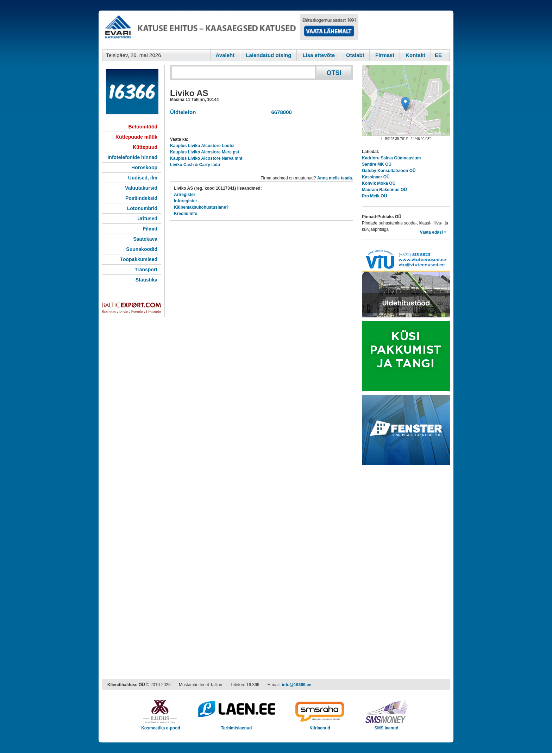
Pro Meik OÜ (374, 196)
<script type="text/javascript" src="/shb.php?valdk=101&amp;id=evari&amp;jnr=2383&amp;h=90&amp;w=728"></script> (230, 30)
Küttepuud (145, 147)
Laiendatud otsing (268, 55)
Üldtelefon (183, 112)
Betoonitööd (142, 126)
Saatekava (145, 239)
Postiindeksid (141, 198)
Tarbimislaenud (236, 725)
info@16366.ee (297, 684)
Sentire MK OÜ (376, 164)
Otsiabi (355, 55)
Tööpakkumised (138, 259)
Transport (145, 269)
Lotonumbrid (142, 208)
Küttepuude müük (136, 137)
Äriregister (184, 194)
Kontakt (415, 55)
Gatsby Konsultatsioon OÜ (389, 170)
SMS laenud (386, 725)
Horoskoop (144, 167)
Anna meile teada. (335, 178)
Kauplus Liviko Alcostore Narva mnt (206, 158)
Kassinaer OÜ (376, 177)
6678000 (280, 112)
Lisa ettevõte (318, 55)
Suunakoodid (141, 249)
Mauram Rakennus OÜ (384, 189)
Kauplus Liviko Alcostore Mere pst (204, 152)
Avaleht (225, 55)
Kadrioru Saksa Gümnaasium (391, 158)
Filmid (150, 229)
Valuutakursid (141, 188)
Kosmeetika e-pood (160, 725)
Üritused (147, 218)
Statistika (146, 280)
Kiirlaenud (320, 725)
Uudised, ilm (142, 178)
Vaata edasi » (433, 232)
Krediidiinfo (185, 213)
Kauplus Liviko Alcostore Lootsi (202, 145)
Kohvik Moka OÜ (378, 183)
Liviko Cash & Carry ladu (195, 164)
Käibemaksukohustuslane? (201, 207)
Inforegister (185, 200)
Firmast (384, 55)
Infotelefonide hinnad (132, 157)
